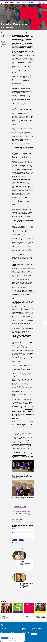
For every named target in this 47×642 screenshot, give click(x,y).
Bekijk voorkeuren (20, 638)
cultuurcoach (16, 508)
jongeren (15, 513)
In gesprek (24, 2)
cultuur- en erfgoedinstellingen (19, 506)
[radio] (13, 522)
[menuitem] (7, 2)
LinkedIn (24, 629)
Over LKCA (31, 2)
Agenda (18, 2)
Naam (23, 529)
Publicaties (12, 2)
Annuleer (21, 540)
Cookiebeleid (10, 640)
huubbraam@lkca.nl (22, 565)
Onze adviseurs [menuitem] (14, 631)
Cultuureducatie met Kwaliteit (19, 511)
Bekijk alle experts (23, 595)
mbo (20, 513)
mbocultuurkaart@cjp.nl (28, 427)
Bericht (23, 535)
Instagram (24, 631)
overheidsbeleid (26, 513)
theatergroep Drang (29, 409)
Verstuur (14, 540)
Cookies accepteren (5, 638)
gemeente (30, 511)
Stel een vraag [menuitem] (13, 629)
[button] (23, 633)
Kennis (6, 2)
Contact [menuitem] (12, 632)
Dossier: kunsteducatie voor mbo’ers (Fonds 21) (23, 457)
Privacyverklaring (14, 640)
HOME (2, 21)
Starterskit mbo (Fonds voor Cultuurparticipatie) (23, 456)
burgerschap (15, 504)
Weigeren (12, 638)
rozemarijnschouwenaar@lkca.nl (24, 586)
